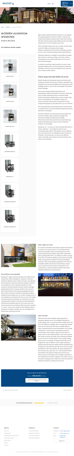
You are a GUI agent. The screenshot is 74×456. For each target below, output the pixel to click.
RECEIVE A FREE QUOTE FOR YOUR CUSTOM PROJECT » (37, 382)
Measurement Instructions (11, 437)
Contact (6, 446)
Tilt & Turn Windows (34, 437)
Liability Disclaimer (9, 439)
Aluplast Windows (33, 432)
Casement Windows (34, 434)
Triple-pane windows (34, 439)
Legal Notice (7, 441)
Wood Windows (67, 391)
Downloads (7, 434)
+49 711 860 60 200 (65, 432)
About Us (6, 432)
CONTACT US (61, 442)
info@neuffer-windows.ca (63, 437)
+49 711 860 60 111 (64, 434)
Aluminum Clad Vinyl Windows (10, 391)
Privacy (6, 444)
